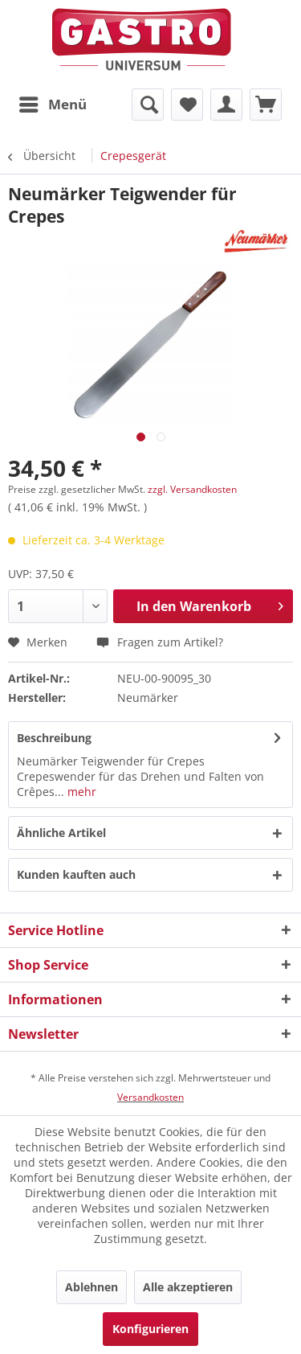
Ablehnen (91, 1287)
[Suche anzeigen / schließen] (148, 104)
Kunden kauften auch (76, 874)
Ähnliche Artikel (61, 832)
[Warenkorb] (266, 104)
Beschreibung (54, 737)
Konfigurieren (150, 1328)
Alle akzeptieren (188, 1287)
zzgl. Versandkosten (192, 489)
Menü (53, 102)
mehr (80, 791)
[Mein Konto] (226, 104)
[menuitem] (52, 104)
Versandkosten (150, 1097)
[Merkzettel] (187, 104)
